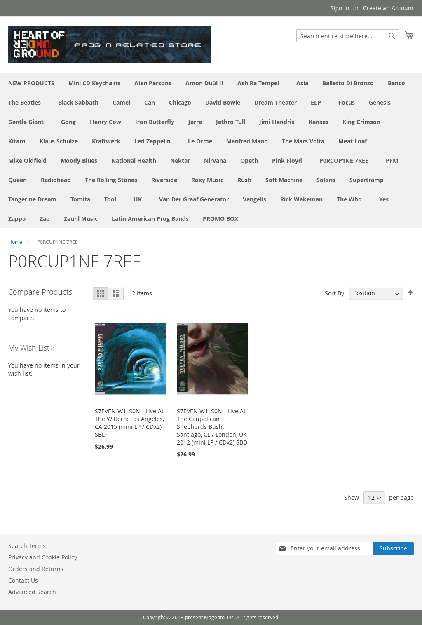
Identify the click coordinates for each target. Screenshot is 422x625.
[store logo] (109, 44)
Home (15, 242)
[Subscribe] (393, 548)
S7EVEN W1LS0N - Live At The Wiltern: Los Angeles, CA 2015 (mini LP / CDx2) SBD (129, 422)
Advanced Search (32, 592)
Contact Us (23, 580)
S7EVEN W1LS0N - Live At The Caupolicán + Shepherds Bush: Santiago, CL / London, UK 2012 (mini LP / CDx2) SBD (212, 426)
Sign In (340, 8)
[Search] (392, 35)
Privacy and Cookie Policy (42, 557)
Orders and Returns (35, 569)
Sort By (334, 293)
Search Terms (27, 546)
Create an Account (388, 8)
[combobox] (347, 35)
